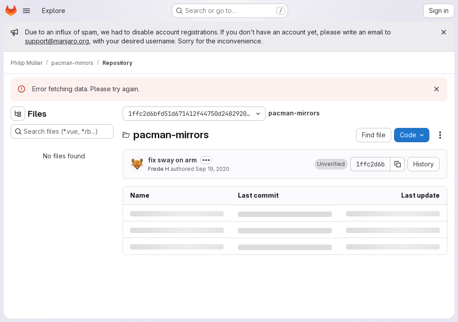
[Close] (443, 32)
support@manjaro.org (57, 41)
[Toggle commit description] (206, 160)
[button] (331, 164)
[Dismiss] (436, 89)
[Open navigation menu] (26, 11)
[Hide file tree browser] (18, 113)
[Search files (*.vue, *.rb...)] (62, 131)
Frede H (158, 168)
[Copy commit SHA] (397, 164)
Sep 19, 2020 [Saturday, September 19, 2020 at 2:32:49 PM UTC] (212, 168)
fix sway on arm (172, 160)
